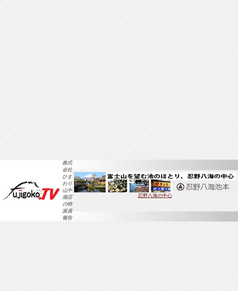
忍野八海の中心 (155, 193)
